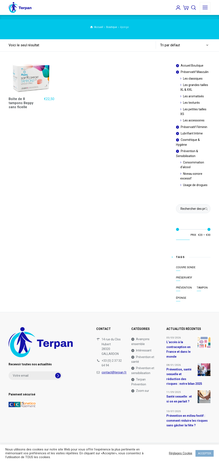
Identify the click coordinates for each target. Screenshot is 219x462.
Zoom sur (142, 390)
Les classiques (193, 78)
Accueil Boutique (192, 65)
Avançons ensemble (140, 341)
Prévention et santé (142, 359)
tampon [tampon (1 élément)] (202, 287)
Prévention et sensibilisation (142, 370)
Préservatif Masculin (195, 72)
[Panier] (186, 7)
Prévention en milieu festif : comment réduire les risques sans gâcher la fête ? (187, 420)
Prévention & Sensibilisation (187, 153)
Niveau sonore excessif (191, 176)
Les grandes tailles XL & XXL (194, 87)
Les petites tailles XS (193, 112)
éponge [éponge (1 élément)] (181, 297)
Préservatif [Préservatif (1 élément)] (184, 277)
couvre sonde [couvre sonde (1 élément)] (185, 267)
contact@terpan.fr (114, 372)
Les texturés (191, 102)
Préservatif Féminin (194, 127)
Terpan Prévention (138, 382)
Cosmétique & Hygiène (188, 142)
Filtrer (183, 236)
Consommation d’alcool (192, 165)
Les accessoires (193, 120)
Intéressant (143, 350)
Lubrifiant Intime (192, 133)
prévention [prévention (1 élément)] (184, 287)
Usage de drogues (195, 185)
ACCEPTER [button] (204, 453)
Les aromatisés (193, 96)
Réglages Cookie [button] (180, 453)
